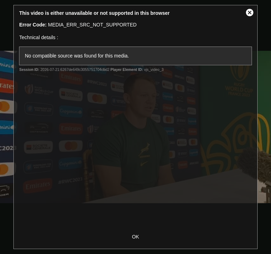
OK (135, 237)
